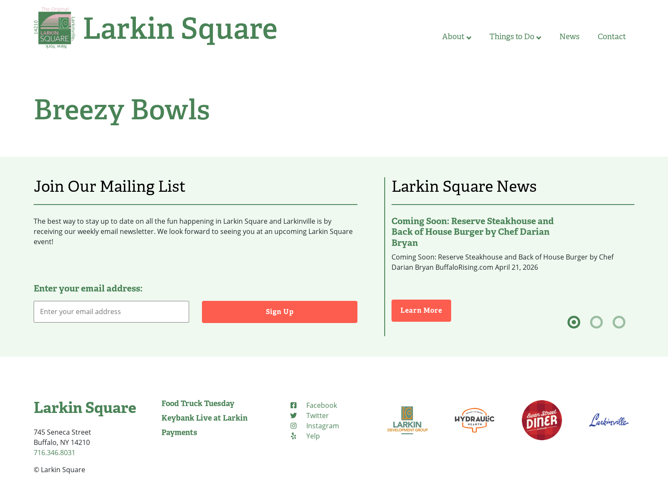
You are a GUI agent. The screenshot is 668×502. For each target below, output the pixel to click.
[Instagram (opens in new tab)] (314, 425)
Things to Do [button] (515, 37)
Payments (179, 432)
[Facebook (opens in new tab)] (313, 405)
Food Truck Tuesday (197, 403)
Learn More (425, 310)
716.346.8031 (54, 452)
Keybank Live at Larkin (204, 418)
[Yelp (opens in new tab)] (304, 436)
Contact (612, 37)
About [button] (456, 37)
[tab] (573, 322)
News (569, 37)
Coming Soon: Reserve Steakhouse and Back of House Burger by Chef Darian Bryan (473, 231)
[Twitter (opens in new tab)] (309, 415)
